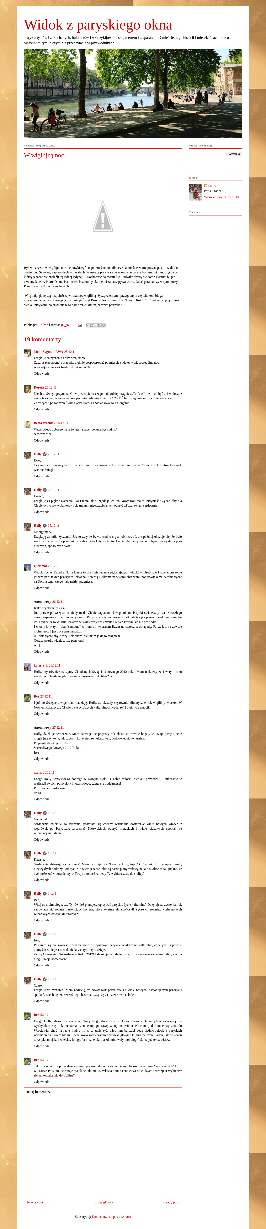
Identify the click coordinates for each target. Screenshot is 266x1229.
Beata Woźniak (44, 423)
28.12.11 (48, 772)
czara (38, 772)
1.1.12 (52, 813)
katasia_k (41, 665)
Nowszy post (35, 1202)
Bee (36, 696)
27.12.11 (46, 696)
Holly (38, 454)
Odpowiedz (41, 373)
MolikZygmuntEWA (48, 351)
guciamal (40, 566)
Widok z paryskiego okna (98, 25)
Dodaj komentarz (38, 1092)
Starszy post (171, 1202)
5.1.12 (44, 1014)
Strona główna (103, 1202)
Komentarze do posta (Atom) (111, 1216)
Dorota (39, 387)
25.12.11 (70, 351)
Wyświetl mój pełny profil (221, 197)
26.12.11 (53, 566)
